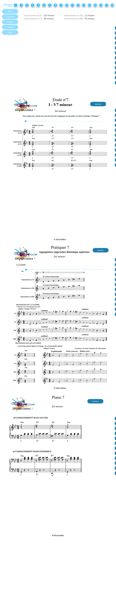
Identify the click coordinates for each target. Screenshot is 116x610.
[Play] (26, 121)
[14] (89, 5)
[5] (38, 5)
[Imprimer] (98, 104)
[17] (106, 5)
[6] (44, 5)
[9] (61, 5)
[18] (112, 5)
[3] (27, 5)
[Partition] (10, 22)
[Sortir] (10, 6)
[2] (21, 5)
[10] (67, 5)
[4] (32, 5)
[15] (95, 5)
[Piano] (10, 32)
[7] (49, 5)
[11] (72, 5)
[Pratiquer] (10, 27)
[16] (101, 5)
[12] (78, 5)
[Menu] (10, 11)
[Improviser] (10, 16)
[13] (84, 5)
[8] (55, 5)
